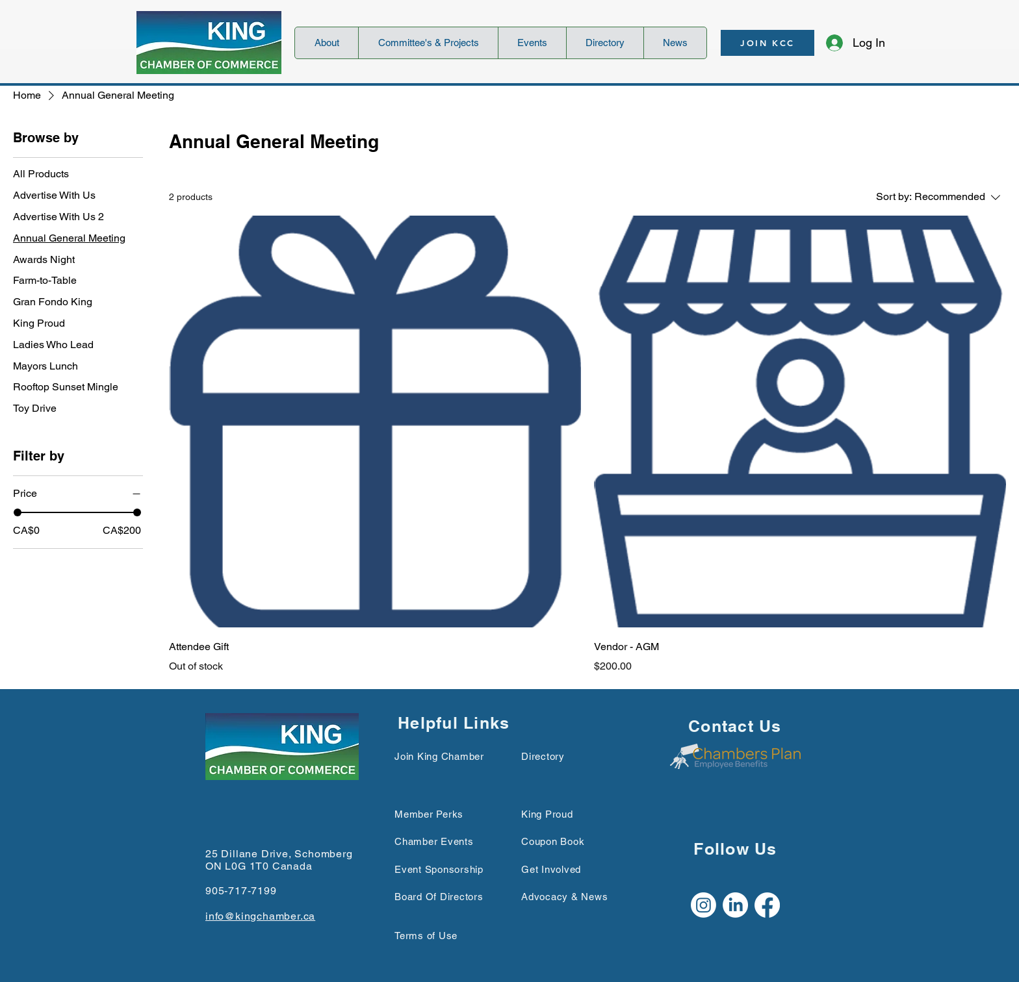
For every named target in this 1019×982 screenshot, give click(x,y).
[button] (326, 42)
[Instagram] (703, 905)
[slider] (17, 512)
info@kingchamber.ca (260, 916)
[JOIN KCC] (767, 43)
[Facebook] (767, 905)
